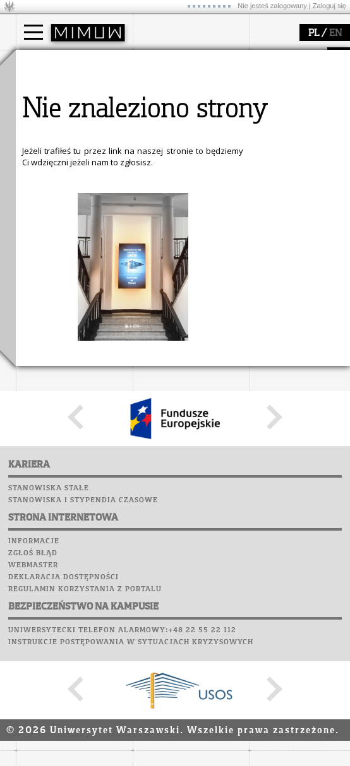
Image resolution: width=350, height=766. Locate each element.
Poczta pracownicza (64, 338)
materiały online (179, 215)
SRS (71, 290)
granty (44, 238)
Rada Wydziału (177, 109)
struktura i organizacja (191, 98)
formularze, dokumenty (193, 144)
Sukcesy (36, 386)
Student (47, 98)
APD (93, 290)
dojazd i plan (173, 87)
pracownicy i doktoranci (193, 132)
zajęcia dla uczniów (185, 203)
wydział (162, 61)
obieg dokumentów (69, 260)
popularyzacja (181, 178)
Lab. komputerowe (59, 314)
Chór (84, 350)
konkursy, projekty (184, 260)
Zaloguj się (329, 5)
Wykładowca (56, 121)
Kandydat (50, 87)
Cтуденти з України (71, 144)
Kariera (39, 374)
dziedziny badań (64, 203)
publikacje (51, 226)
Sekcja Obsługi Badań (73, 249)
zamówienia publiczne (191, 155)
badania (45, 178)
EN (335, 33)
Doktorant (51, 109)
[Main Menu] (33, 32)
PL (313, 33)
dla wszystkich (176, 249)
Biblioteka (42, 350)
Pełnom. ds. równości (72, 155)
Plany (73, 302)
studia (40, 61)
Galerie (102, 362)
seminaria (51, 215)
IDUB (41, 272)
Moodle (34, 302)
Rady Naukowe (177, 121)
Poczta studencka (59, 326)
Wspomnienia (47, 362)
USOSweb (37, 290)
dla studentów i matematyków (177, 232)
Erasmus (48, 132)
